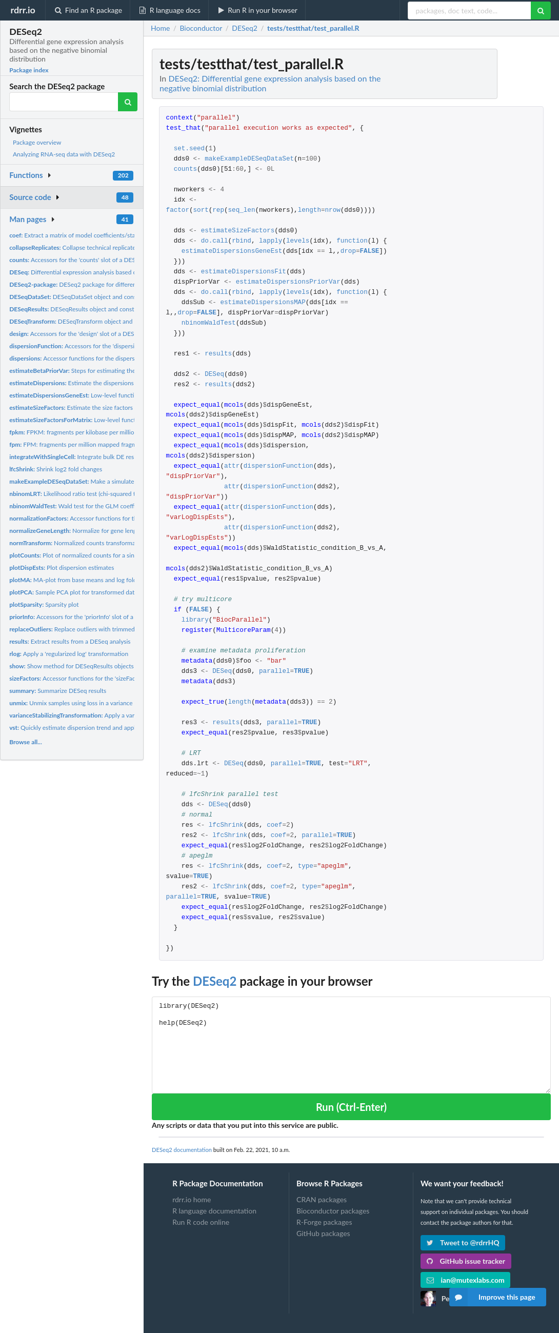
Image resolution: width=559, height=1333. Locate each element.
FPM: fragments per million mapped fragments (78, 444)
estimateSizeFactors (238, 231)
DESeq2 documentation (182, 1149)
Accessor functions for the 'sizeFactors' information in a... (102, 678)
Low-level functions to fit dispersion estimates (112, 395)
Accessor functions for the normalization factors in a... (111, 518)
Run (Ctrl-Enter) (351, 1107)
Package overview (37, 142)
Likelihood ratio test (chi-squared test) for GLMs (90, 494)
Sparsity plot (43, 604)
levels (297, 241)
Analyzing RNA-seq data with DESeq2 (64, 154)
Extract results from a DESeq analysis (69, 641)
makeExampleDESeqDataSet (249, 159)
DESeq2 (214, 980)
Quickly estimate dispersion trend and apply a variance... (90, 727)
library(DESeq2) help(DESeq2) (351, 1045)
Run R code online (200, 1222)
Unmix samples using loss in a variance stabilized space (92, 703)
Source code (30, 197)
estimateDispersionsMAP (262, 303)
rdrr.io (22, 9)
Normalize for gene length (75, 530)
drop (348, 251)
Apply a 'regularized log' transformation (68, 654)
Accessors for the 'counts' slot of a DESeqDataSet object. (96, 260)
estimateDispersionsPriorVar (288, 282)
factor (177, 210)
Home (160, 28)
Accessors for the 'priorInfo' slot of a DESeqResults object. (100, 617)
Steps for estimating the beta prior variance (98, 370)
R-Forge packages (324, 1222)
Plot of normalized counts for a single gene (83, 555)
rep (218, 210)
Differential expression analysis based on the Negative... (95, 272)
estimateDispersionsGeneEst (232, 251)
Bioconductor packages (332, 1210)
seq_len (241, 210)
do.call (214, 241)
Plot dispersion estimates (61, 567)
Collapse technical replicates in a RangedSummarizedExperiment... (124, 247)
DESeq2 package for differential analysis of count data (106, 284)
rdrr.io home (191, 1200)
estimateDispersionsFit (243, 272)
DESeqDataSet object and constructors (83, 297)
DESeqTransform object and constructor (87, 321)
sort (201, 210)
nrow (332, 210)
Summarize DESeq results (57, 690)
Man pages (27, 219)
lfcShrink (226, 825)
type (305, 866)
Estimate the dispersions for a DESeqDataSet (99, 383)
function (351, 241)
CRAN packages (321, 1200)
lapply (270, 241)
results (218, 354)
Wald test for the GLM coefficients (80, 506)
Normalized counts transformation (77, 543)
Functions (26, 175)
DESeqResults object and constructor (80, 309)
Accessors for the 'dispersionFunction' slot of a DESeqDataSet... (122, 346)
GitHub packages (323, 1233)
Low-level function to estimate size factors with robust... (127, 420)
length (309, 210)
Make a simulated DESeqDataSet (94, 481)
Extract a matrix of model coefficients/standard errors (88, 235)
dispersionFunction (278, 466)
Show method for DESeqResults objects (71, 666)
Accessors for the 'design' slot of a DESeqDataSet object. (95, 333)
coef (274, 825)
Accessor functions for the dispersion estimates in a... (97, 358)
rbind (241, 241)
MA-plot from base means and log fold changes (84, 580)
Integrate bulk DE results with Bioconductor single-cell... (118, 457)
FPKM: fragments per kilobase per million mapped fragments (99, 432)
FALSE (370, 251)
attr (231, 466)
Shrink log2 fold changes (55, 469)
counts (185, 169)
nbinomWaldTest (209, 323)
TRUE (301, 671)
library (195, 620)
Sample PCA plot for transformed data (73, 592)
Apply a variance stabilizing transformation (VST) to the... (132, 715)
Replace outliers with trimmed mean (80, 629)
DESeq (214, 374)
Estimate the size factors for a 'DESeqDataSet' (99, 407)
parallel (274, 671)
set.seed (189, 149)
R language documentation (214, 1210)
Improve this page (492, 1297)
